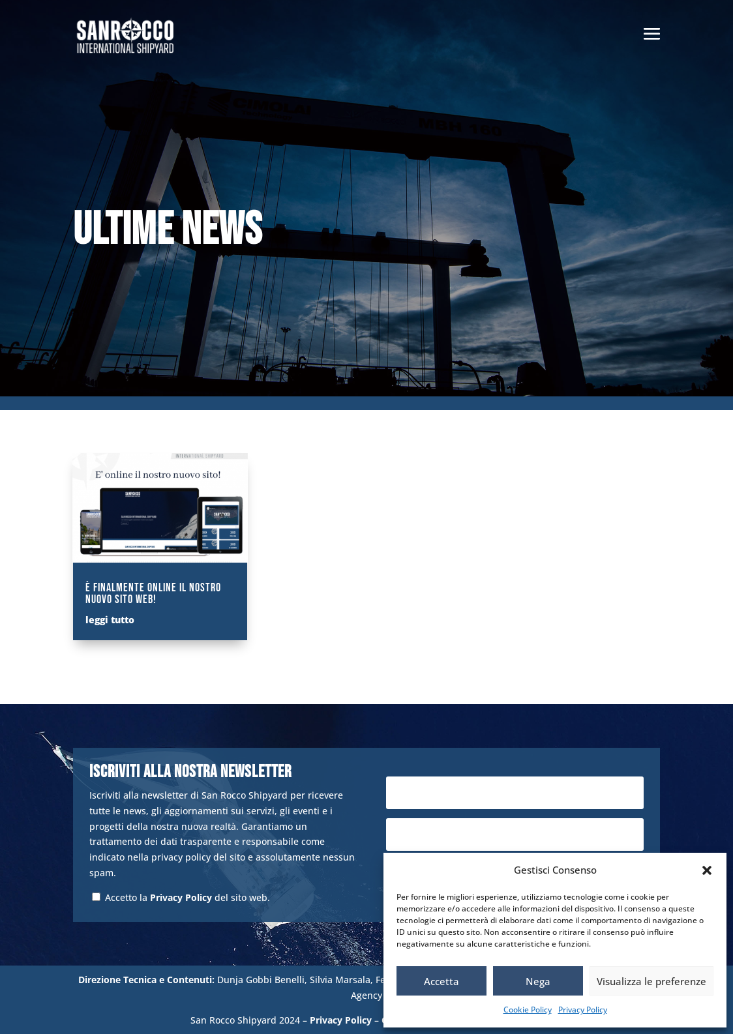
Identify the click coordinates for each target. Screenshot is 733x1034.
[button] (706, 870)
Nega (538, 981)
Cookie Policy (527, 1009)
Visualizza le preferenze (651, 981)
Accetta (441, 981)
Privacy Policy (582, 1009)
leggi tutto (109, 619)
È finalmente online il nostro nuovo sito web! (153, 593)
